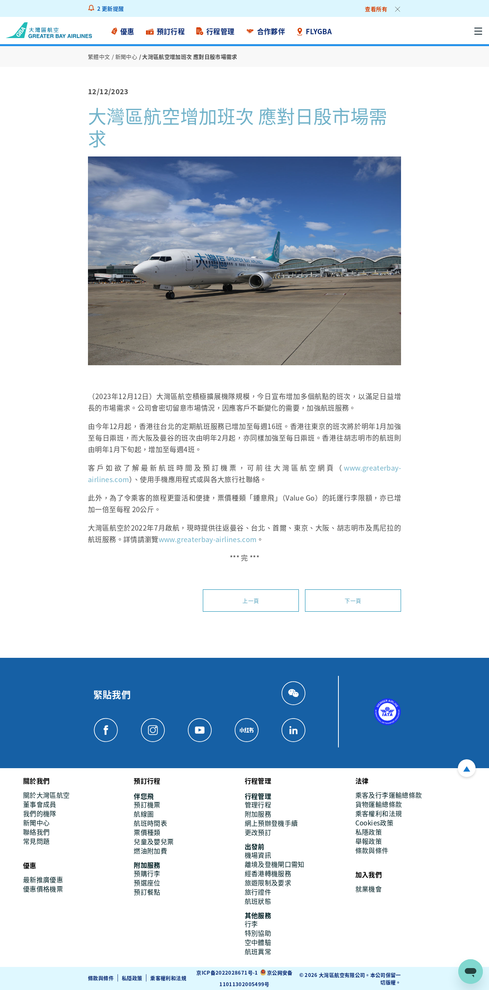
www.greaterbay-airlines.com (208, 539)
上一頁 (250, 600)
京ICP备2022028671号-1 (227, 972)
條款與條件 (101, 978)
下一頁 (353, 600)
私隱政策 (132, 978)
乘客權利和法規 (168, 978)
